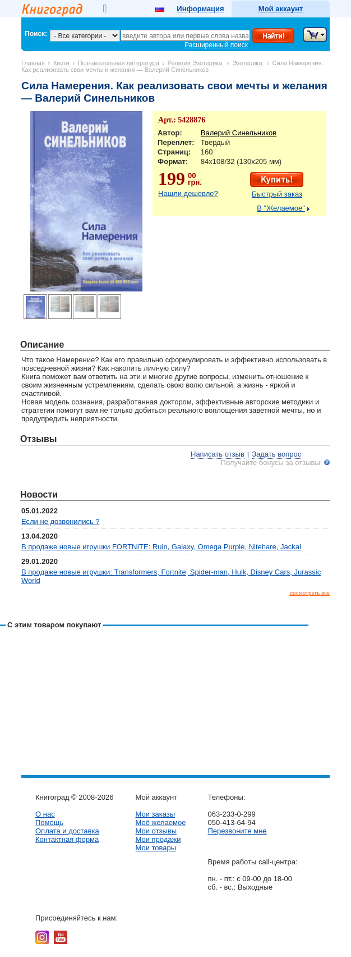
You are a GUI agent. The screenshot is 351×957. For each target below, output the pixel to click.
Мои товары (155, 848)
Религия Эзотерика (196, 63)
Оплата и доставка (67, 831)
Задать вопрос (276, 454)
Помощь (49, 822)
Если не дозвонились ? (60, 521)
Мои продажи (158, 839)
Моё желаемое (160, 822)
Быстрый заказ (277, 194)
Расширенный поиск (216, 45)
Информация (200, 8)
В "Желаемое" (281, 208)
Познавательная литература (118, 63)
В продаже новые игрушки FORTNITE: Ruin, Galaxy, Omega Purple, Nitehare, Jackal (161, 547)
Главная (33, 63)
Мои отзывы (156, 831)
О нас (45, 814)
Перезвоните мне (236, 831)
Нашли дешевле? (188, 193)
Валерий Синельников (238, 133)
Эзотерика (248, 63)
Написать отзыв (217, 454)
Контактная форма (67, 839)
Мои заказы (155, 814)
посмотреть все (309, 592)
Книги (61, 63)
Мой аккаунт (280, 8)
